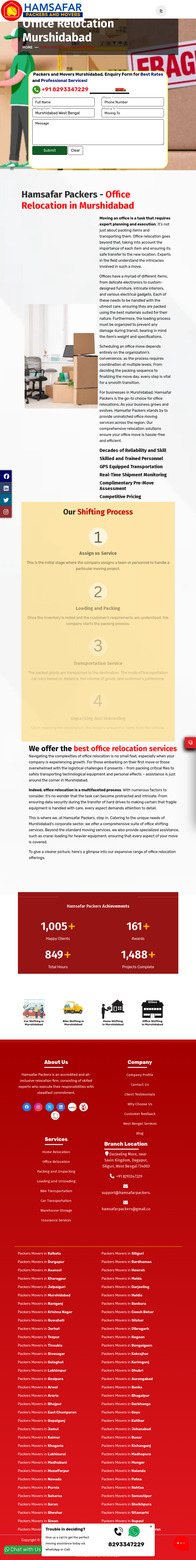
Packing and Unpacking (56, 1171)
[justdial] (72, 1107)
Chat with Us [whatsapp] (23, 1549)
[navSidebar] (159, 11)
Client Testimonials (140, 1094)
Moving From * (42, 108)
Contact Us (140, 1085)
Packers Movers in (39, 1253)
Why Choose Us (140, 1104)
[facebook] (27, 1107)
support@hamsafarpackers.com (130, 1192)
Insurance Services (56, 1220)
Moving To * (110, 108)
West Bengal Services (140, 1124)
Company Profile (139, 1075)
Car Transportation (56, 1201)
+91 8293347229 (60, 89)
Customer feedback (140, 1114)
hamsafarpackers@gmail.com (127, 1209)
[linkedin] (60, 1107)
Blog (139, 1133)
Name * (38, 97)
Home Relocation (56, 1152)
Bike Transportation (56, 1191)
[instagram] (38, 1107)
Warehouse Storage (56, 1210)
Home (28, 47)
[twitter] (49, 1107)
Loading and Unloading (56, 1181)
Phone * (108, 97)
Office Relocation (56, 1162)
